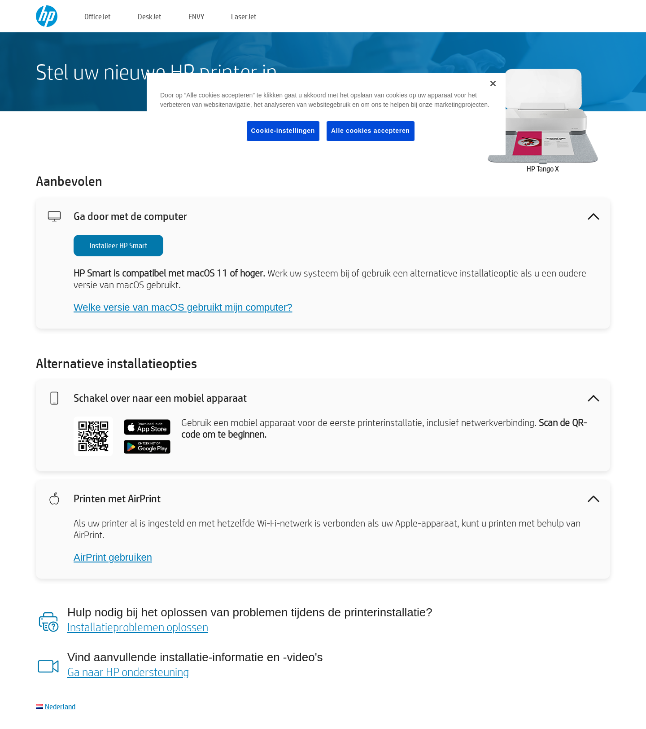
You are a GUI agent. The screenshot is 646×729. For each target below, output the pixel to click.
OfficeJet (97, 16)
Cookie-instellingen (283, 130)
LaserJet (244, 16)
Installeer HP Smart (119, 245)
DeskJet (150, 16)
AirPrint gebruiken (113, 557)
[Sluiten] (493, 83)
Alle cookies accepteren (370, 130)
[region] (326, 114)
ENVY (196, 16)
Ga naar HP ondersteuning (128, 671)
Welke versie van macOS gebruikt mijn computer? (183, 307)
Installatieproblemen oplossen (137, 626)
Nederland (60, 706)
